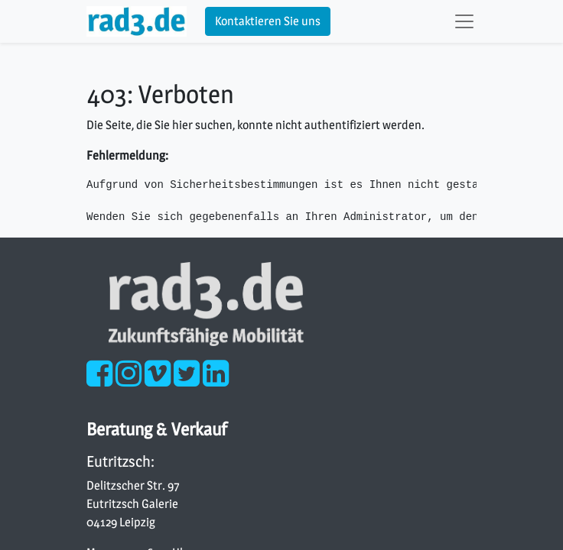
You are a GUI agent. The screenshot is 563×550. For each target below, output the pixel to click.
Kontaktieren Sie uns (268, 21)
